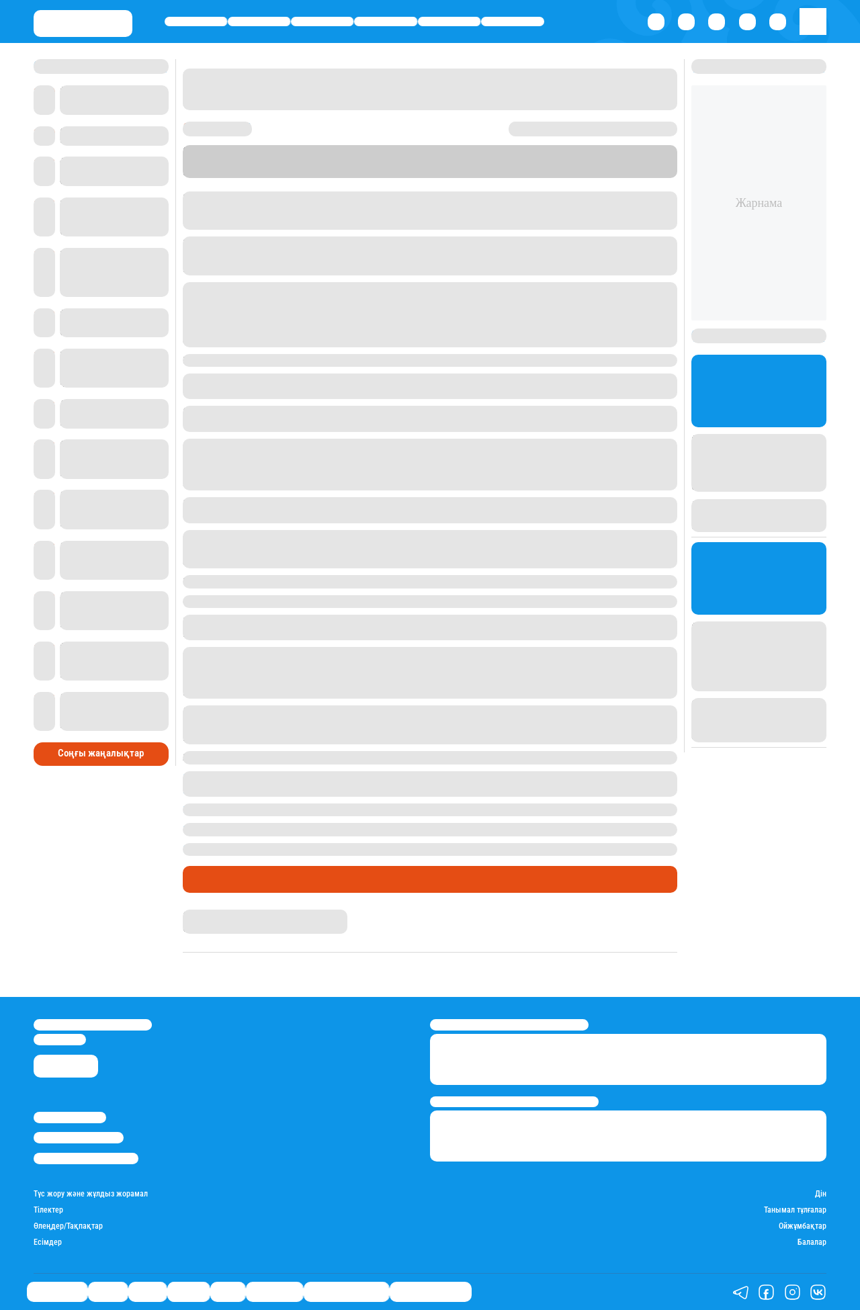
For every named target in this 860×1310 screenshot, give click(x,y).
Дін (820, 1194)
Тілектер (48, 1210)
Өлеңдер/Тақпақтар (68, 1226)
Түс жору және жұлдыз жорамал (91, 1194)
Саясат (322, 21)
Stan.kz (196, 915)
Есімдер (48, 1242)
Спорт (449, 21)
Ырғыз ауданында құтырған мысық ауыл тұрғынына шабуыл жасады (345, 809)
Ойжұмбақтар (802, 1226)
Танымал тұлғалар (795, 1210)
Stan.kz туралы (70, 1117)
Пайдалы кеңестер (430, 1292)
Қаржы (259, 21)
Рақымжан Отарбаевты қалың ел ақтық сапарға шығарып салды (334, 829)
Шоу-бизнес (513, 21)
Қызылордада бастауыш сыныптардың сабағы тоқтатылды (320, 849)
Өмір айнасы (196, 21)
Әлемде (386, 21)
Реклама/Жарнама (79, 1137)
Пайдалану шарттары (86, 1158)
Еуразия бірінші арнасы (273, 223)
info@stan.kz (60, 1039)
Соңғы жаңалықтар (101, 753)
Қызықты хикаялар (346, 1292)
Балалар (812, 1242)
